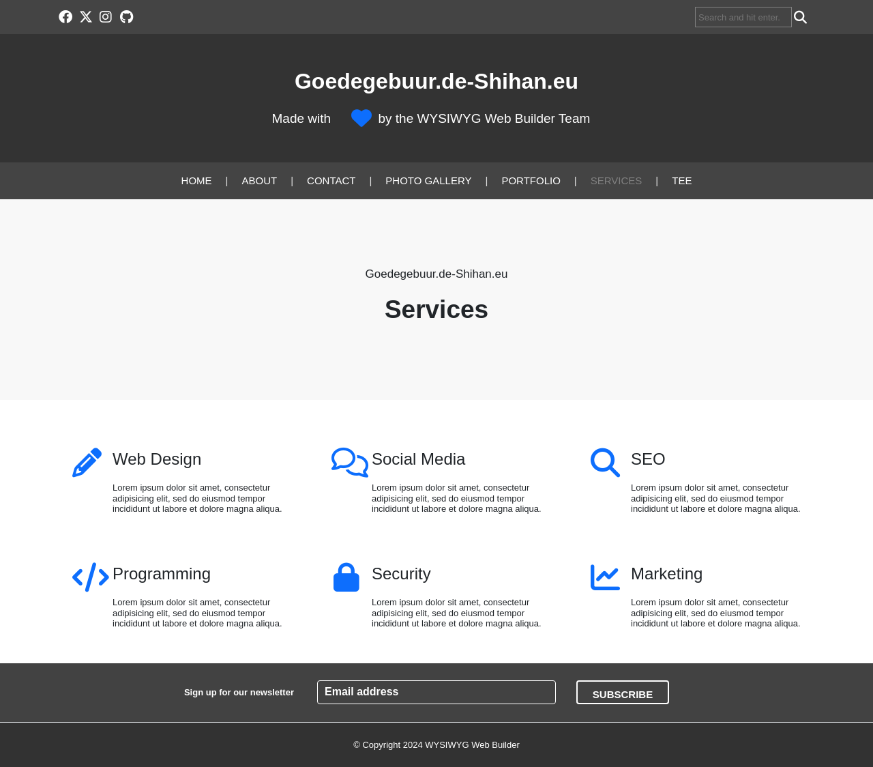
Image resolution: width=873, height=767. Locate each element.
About (259, 180)
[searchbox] (743, 17)
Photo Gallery (428, 180)
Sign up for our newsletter (239, 692)
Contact (331, 180)
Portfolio (530, 180)
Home (196, 180)
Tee (682, 180)
